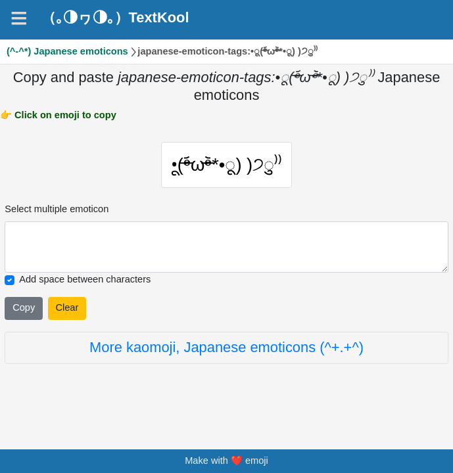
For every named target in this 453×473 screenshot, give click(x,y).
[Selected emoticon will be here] (226, 251)
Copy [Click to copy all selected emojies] (23, 311)
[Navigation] (19, 18)
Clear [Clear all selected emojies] (66, 311)
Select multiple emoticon (56, 212)
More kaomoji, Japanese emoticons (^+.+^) (226, 351)
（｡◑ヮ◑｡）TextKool (115, 18)
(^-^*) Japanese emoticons (67, 51)
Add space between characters (85, 283)
